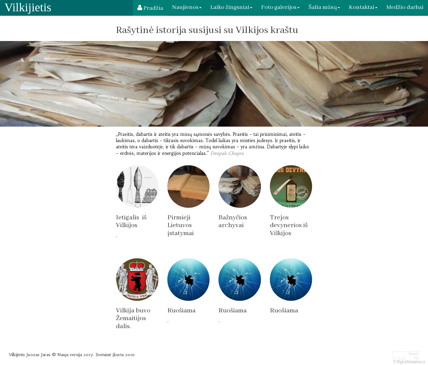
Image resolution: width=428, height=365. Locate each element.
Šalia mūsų (324, 7)
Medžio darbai (405, 7)
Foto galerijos (280, 7)
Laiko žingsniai (231, 7)
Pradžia (150, 8)
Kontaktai (363, 7)
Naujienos (187, 7)
